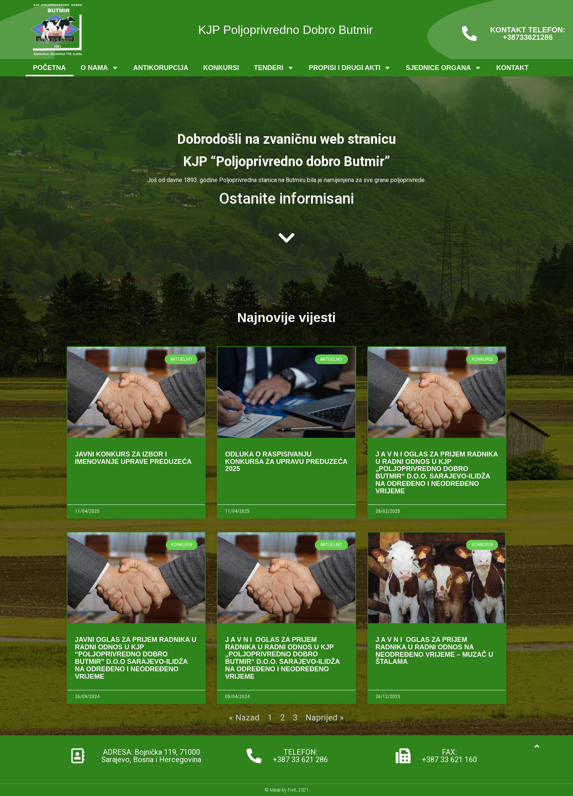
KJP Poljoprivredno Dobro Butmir (285, 29)
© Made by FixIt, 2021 (287, 790)
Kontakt (512, 67)
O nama (99, 68)
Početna (49, 67)
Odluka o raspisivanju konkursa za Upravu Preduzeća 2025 (286, 461)
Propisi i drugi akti (350, 68)
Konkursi (221, 67)
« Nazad (244, 717)
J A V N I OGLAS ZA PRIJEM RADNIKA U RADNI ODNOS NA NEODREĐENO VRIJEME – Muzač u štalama (434, 650)
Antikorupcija (161, 67)
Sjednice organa (443, 68)
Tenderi (274, 68)
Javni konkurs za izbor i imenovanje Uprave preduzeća (133, 457)
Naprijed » (325, 717)
